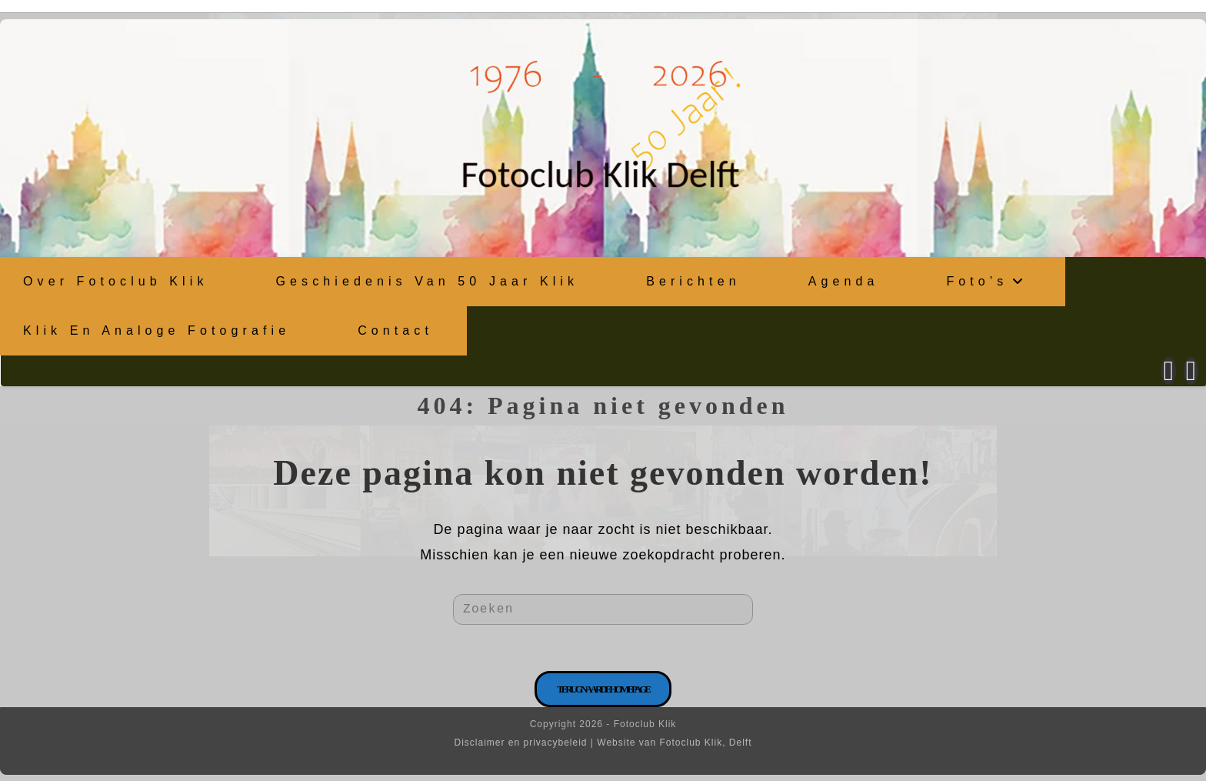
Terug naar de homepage (603, 689)
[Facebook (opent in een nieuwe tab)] (1168, 371)
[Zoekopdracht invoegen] (603, 609)
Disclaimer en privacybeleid (520, 742)
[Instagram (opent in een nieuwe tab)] (1191, 371)
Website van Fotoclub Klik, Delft (674, 742)
